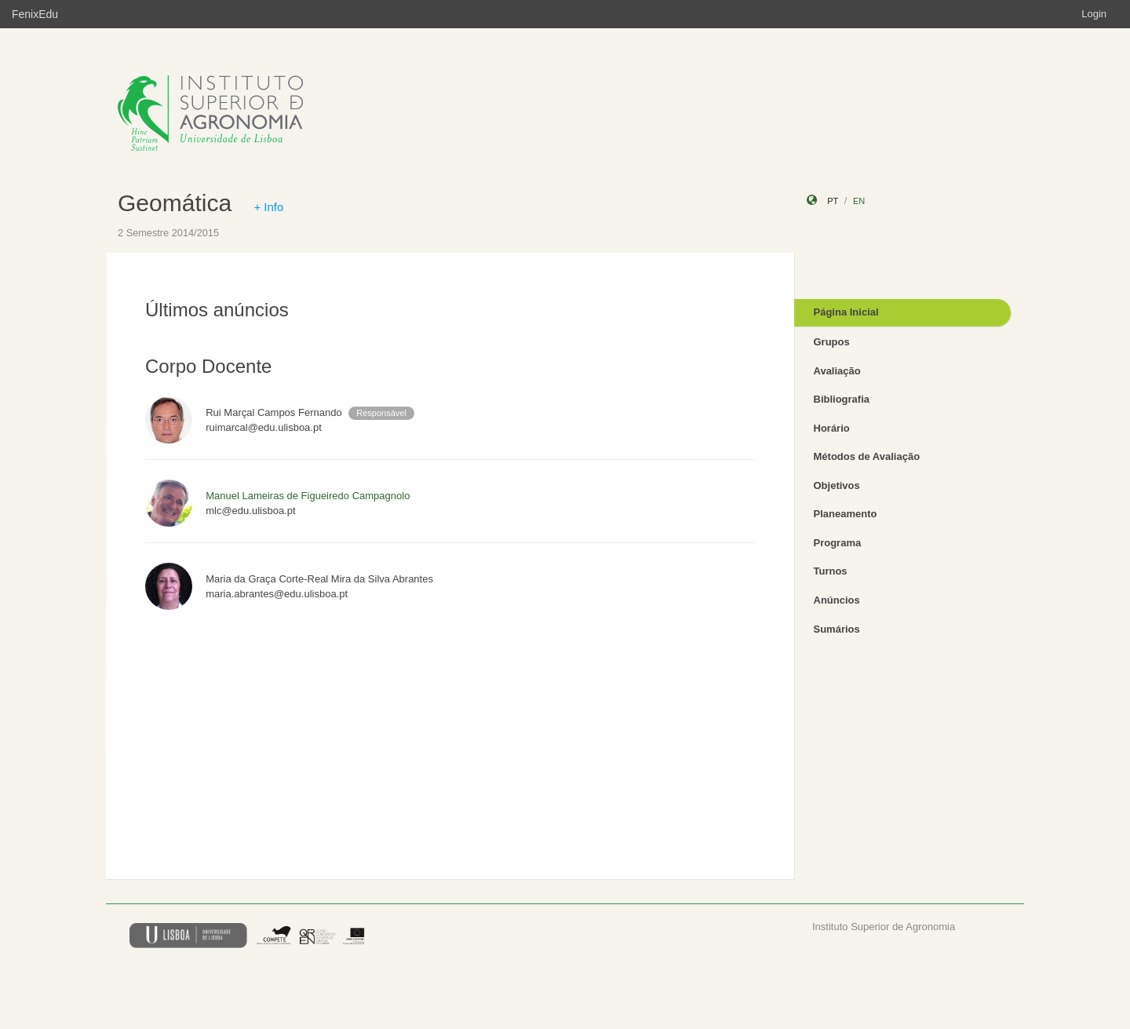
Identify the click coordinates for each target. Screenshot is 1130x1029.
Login (1093, 14)
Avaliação (837, 371)
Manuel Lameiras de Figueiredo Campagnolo (308, 496)
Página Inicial (846, 312)
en (859, 201)
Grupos (832, 342)
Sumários (837, 629)
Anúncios (837, 600)
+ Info (268, 206)
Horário (832, 428)
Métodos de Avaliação (867, 456)
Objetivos (837, 485)
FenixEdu (35, 14)
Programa (838, 543)
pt (832, 201)
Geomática (174, 203)
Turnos (831, 571)
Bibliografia (842, 399)
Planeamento (845, 514)
